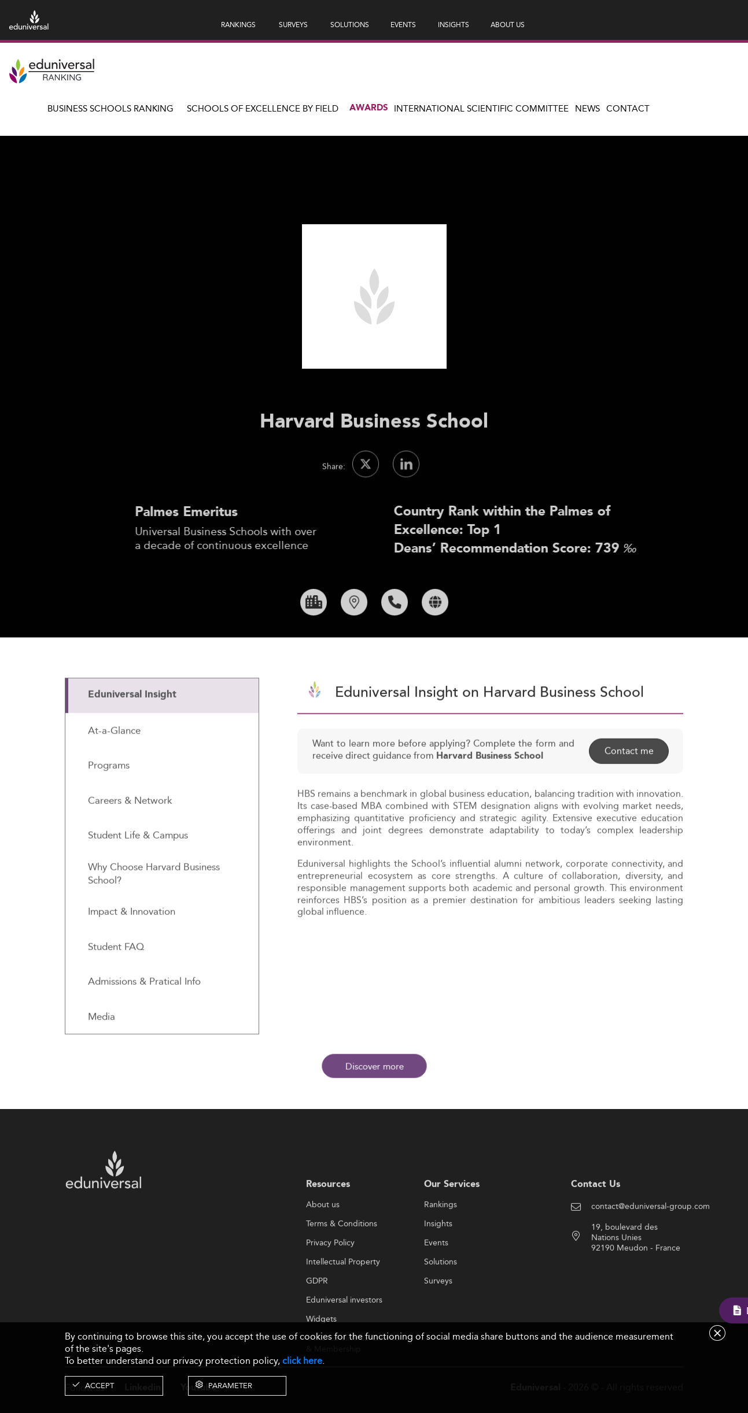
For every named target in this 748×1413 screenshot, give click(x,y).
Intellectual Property (343, 1301)
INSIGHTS (453, 24)
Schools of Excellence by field (262, 108)
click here (302, 1360)
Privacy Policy (330, 1282)
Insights (438, 1263)
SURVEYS (293, 24)
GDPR (317, 1320)
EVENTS (403, 24)
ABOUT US (508, 24)
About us (323, 1243)
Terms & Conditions (341, 1263)
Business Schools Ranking (110, 108)
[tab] (162, 734)
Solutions (440, 1301)
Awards (368, 108)
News (587, 108)
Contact (628, 108)
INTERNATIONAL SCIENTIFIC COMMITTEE (481, 108)
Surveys (438, 1320)
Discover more (374, 1066)
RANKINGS (238, 24)
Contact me (628, 789)
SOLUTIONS (349, 24)
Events (436, 1282)
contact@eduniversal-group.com (650, 1245)
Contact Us (595, 1222)
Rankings (440, 1243)
